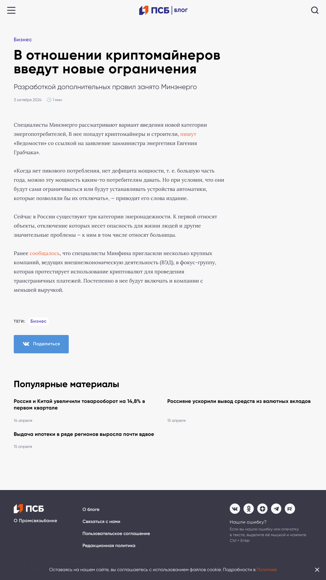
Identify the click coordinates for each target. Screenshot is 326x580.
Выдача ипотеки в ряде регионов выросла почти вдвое (84, 434)
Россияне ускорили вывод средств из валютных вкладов (239, 401)
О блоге (91, 509)
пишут (188, 134)
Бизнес (23, 39)
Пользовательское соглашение (116, 533)
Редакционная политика (109, 545)
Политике (267, 569)
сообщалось (45, 253)
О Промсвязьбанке (35, 521)
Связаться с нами (101, 521)
